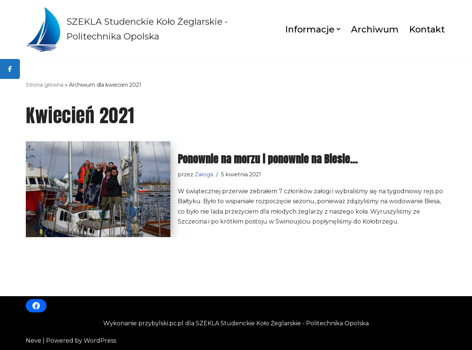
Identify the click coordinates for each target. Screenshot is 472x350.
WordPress (100, 340)
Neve (33, 340)
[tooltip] (10, 69)
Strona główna (44, 85)
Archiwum (375, 29)
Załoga (204, 174)
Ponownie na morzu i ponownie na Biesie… (268, 159)
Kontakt (427, 29)
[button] (338, 29)
